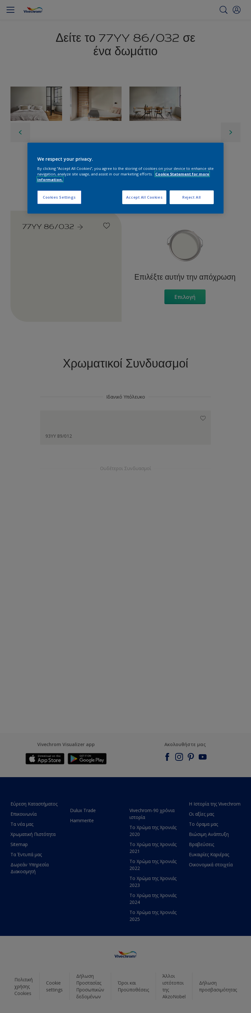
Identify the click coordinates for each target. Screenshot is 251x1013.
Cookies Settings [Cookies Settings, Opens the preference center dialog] (59, 197)
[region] (125, 178)
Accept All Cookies (144, 197)
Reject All (191, 197)
